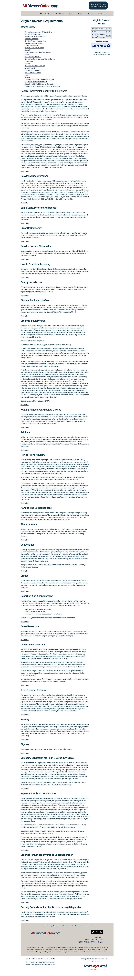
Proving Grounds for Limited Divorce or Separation (42, 86)
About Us (48, 14)
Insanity (27, 75)
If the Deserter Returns (33, 73)
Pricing (71, 14)
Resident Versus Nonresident (35, 41)
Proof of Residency (31, 39)
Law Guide (101, 14)
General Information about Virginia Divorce (39, 32)
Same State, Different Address (35, 36)
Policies (80, 14)
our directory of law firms (98, 952)
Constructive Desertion (33, 70)
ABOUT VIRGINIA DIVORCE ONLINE (90, 942)
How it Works (60, 14)
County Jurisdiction (31, 45)
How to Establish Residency (35, 43)
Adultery (27, 54)
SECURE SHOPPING (31, 959)
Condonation (29, 61)
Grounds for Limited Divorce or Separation (39, 84)
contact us (90, 926)
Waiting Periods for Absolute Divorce (38, 52)
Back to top (25, 171)
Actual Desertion (30, 68)
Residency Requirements (33, 34)
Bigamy (27, 77)
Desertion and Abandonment (35, 66)
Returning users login (98, 6)
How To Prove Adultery (33, 57)
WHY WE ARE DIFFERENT (94, 940)
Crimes (27, 64)
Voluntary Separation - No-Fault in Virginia (39, 79)
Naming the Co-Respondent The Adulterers (40, 59)
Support (90, 14)
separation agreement (43, 803)
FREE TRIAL (99, 937)
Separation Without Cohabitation (36, 82)
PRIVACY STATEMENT (44, 959)
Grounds (27, 50)
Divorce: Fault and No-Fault (34, 48)
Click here (102, 4)
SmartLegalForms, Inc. (48, 962)
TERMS (53, 959)
